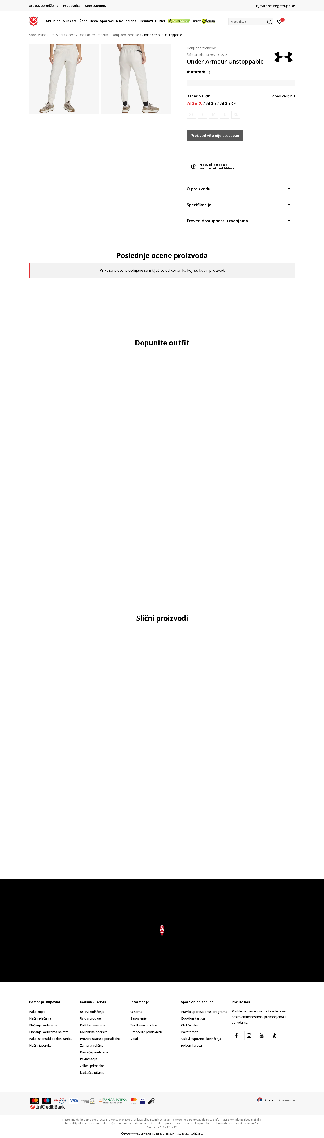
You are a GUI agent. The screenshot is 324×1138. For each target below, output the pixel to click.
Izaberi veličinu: (200, 96)
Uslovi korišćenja (92, 1011)
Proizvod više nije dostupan (215, 135)
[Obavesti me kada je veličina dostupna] (191, 115)
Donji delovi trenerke (93, 35)
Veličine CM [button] (228, 103)
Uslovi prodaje (90, 1018)
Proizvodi (56, 35)
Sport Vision (38, 35)
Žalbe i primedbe (92, 1066)
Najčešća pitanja (92, 1072)
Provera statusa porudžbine (100, 1039)
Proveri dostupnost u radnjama (238, 220)
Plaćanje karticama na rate (49, 1032)
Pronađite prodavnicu (146, 1032)
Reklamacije (88, 1059)
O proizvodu (238, 188)
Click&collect (190, 1025)
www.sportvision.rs (142, 1134)
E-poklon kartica (193, 1018)
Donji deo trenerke (125, 35)
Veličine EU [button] (194, 103)
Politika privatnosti (93, 1025)
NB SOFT (170, 1134)
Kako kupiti (37, 1011)
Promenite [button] (286, 1100)
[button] (250, 21)
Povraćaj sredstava (94, 1052)
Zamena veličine (92, 1045)
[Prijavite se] (279, 21)
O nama (136, 1011)
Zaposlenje (138, 1018)
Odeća (70, 35)
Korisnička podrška (93, 1032)
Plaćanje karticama (43, 1025)
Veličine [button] (211, 103)
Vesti (134, 1039)
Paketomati (189, 1032)
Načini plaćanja (40, 1018)
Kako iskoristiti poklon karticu (50, 1039)
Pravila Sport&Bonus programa (204, 1011)
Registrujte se (284, 6)
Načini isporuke (40, 1045)
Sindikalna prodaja (143, 1025)
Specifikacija (238, 204)
